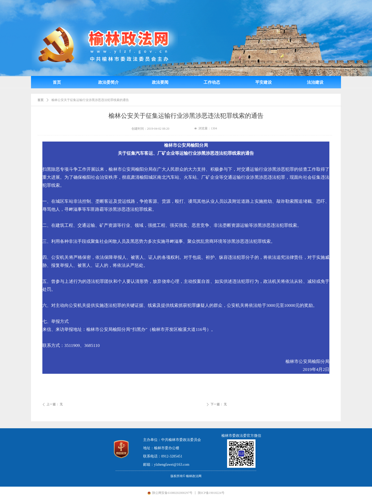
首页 (40, 100)
